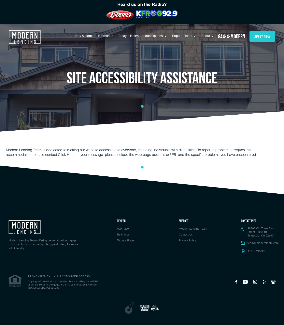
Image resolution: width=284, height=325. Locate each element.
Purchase (123, 228)
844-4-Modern (231, 36)
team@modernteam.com (263, 243)
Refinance (105, 36)
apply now (262, 36)
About (206, 36)
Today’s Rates (128, 36)
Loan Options (153, 36)
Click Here (66, 154)
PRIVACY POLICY (39, 276)
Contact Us (186, 234)
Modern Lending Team (193, 228)
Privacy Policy (187, 240)
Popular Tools (182, 36)
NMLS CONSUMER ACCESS (71, 276)
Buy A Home (84, 36)
